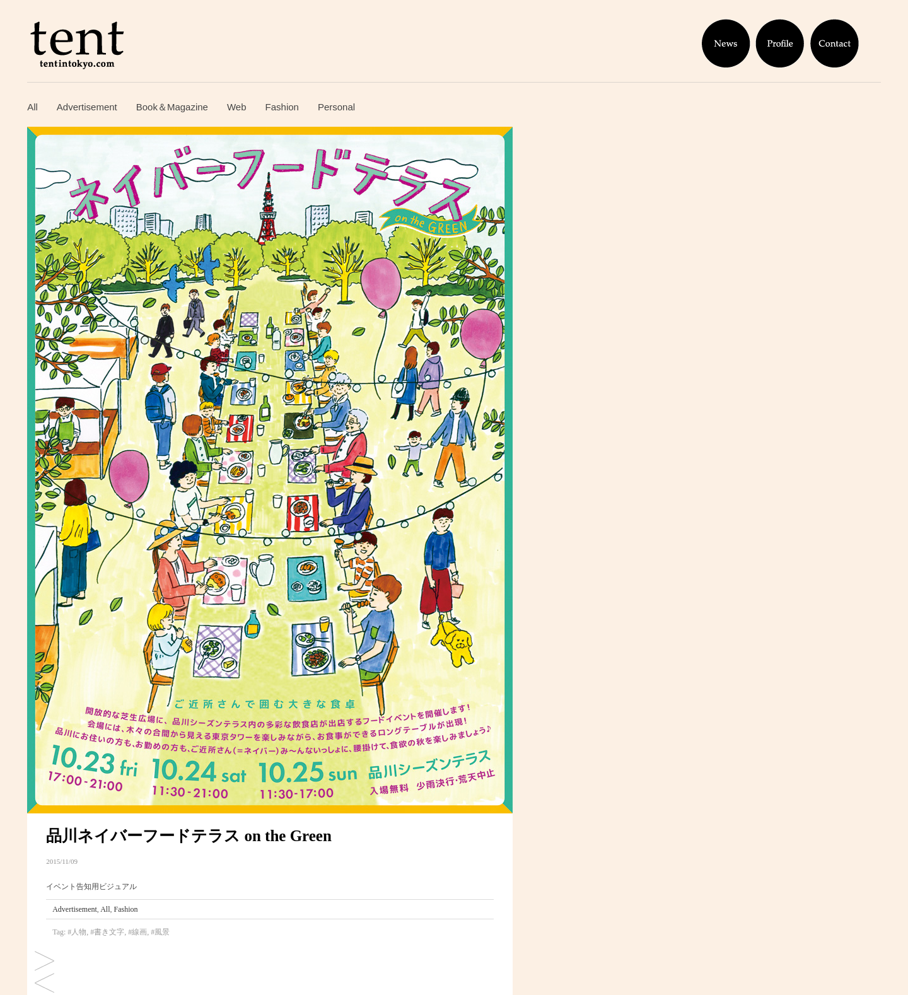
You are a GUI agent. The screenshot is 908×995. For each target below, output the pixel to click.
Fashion (282, 107)
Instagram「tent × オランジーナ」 (44, 962)
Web (237, 107)
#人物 (76, 932)
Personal (336, 107)
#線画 (137, 932)
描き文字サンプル (44, 984)
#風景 (160, 932)
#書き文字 (107, 932)
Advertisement (87, 107)
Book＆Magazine (172, 107)
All (32, 107)
